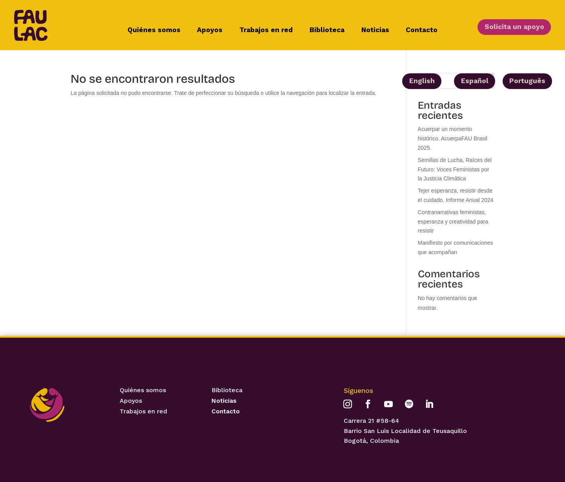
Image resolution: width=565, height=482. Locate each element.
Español (474, 81)
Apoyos (209, 30)
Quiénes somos (154, 30)
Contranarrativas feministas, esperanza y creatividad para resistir (453, 221)
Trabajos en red (266, 30)
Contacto (421, 30)
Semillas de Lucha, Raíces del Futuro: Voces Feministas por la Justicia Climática (455, 169)
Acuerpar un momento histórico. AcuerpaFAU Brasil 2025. (452, 138)
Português (527, 81)
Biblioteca (327, 30)
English (422, 81)
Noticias (375, 30)
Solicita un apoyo (514, 27)
